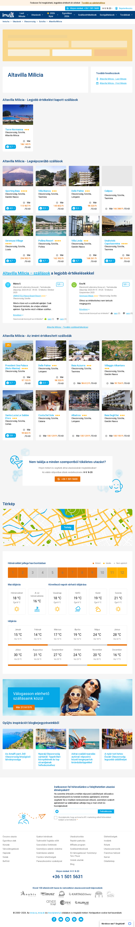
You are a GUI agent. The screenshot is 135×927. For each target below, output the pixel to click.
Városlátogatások (11, 849)
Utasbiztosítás (77, 836)
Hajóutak (7, 853)
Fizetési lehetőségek (46, 857)
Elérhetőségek (110, 836)
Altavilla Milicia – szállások (26, 273)
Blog (72, 864)
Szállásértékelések (87, 15)
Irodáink (107, 840)
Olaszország (30, 21)
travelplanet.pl (54, 913)
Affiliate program (77, 845)
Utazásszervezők (112, 849)
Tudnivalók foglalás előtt (47, 840)
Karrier (107, 857)
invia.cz (33, 913)
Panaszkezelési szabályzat (49, 861)
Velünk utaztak (77, 860)
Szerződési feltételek (46, 845)
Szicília (42, 21)
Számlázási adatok (45, 853)
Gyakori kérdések (44, 836)
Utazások (17, 21)
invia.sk (41, 913)
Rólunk (107, 845)
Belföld (6, 861)
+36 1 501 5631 (67, 876)
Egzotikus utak (9, 840)
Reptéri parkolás (77, 840)
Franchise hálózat (112, 853)
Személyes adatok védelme (49, 849)
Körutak (6, 845)
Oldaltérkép (109, 861)
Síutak (5, 857)
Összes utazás (10, 836)
